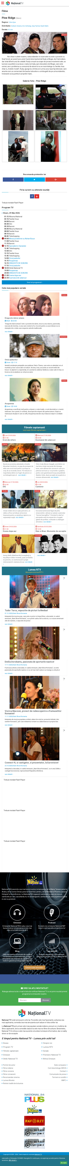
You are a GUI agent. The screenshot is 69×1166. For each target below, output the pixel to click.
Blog (17, 951)
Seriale (46, 1051)
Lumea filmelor (9, 1080)
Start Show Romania (20, 613)
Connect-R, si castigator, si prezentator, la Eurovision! (32, 762)
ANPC (63, 1080)
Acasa (5, 1043)
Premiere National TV (52, 1055)
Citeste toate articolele (34, 968)
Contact (63, 1071)
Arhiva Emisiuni (49, 1059)
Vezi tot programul (34, 282)
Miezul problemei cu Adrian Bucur (22, 239)
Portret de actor (9, 1065)
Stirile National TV (10, 1059)
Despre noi (47, 1043)
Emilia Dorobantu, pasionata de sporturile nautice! (29, 662)
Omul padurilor (14, 258)
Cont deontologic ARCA (57, 1068)
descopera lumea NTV (34, 572)
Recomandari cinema (11, 1077)
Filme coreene (8, 1071)
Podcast (51, 923)
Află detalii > (13, 1160)
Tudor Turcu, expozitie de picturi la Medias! (26, 610)
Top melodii (52, 951)
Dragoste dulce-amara (14, 318)
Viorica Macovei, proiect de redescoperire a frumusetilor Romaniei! (33, 712)
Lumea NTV (48, 1047)
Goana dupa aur (15, 275)
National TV (38, 1154)
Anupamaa (13, 261)
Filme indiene (8, 1068)
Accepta (63, 1163)
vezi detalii (9, 331)
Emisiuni (17, 923)
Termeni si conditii (59, 1077)
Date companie (60, 1065)
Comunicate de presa (57, 1074)
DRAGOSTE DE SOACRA (18, 263)
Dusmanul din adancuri (18, 278)
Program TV (8, 1047)
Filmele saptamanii (10, 1051)
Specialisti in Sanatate (17, 246)
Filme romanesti (9, 1074)
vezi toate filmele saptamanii (34, 430)
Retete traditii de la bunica (13, 1083)
